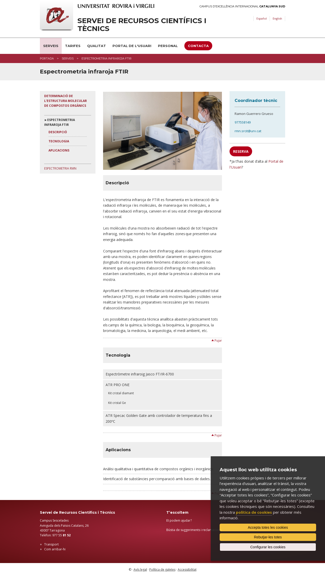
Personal (168, 46)
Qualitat (96, 46)
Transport (51, 544)
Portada (47, 58)
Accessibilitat (187, 569)
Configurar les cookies (268, 547)
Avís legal (140, 569)
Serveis (50, 46)
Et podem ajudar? (179, 520)
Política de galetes (162, 569)
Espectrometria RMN (60, 168)
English (277, 18)
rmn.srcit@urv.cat (248, 131)
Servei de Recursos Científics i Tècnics (141, 25)
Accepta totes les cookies (268, 527)
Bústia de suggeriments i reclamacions (194, 530)
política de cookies (254, 512)
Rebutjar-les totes (268, 537)
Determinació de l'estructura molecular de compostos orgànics (65, 101)
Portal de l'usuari (131, 46)
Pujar (218, 340)
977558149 (243, 122)
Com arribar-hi (55, 549)
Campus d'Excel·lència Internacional (242, 6)
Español (261, 18)
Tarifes (72, 46)
